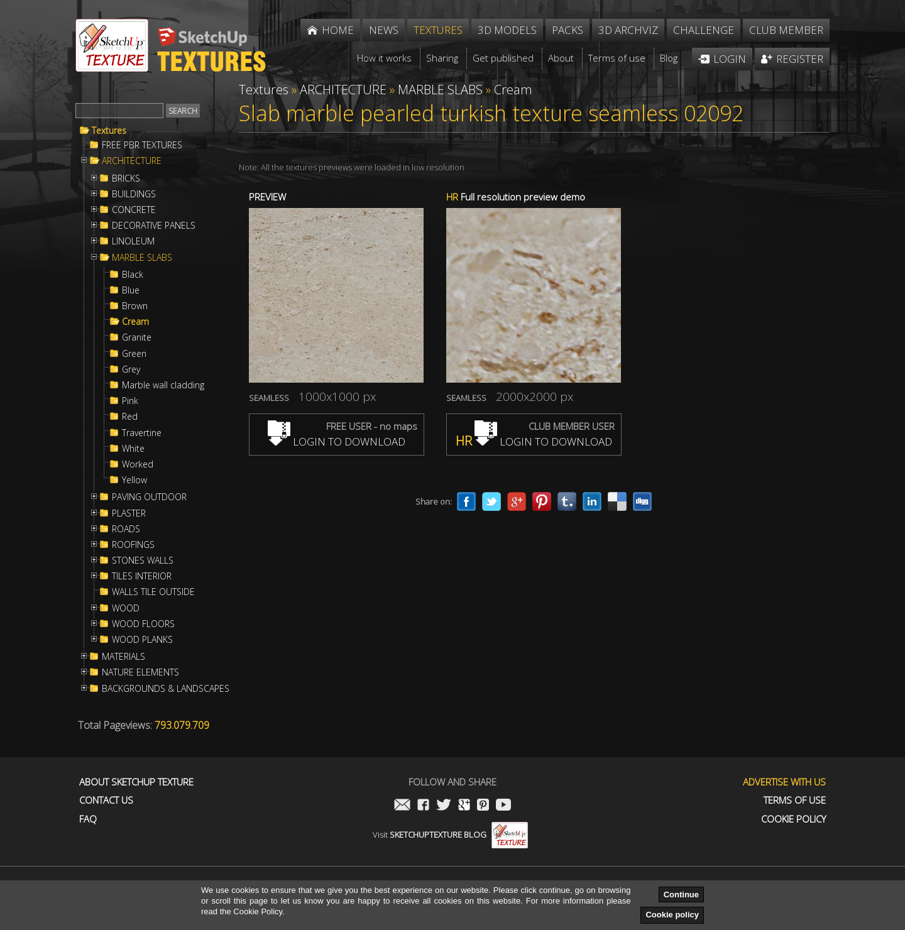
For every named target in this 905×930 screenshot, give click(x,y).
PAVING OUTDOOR (149, 497)
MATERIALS (123, 656)
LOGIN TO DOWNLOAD (336, 441)
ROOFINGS (133, 544)
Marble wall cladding (163, 385)
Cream (135, 321)
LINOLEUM (133, 241)
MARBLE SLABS (142, 257)
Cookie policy (672, 914)
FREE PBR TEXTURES (142, 145)
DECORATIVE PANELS (153, 225)
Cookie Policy (793, 819)
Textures (109, 130)
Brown (135, 306)
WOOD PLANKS (142, 639)
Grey (131, 369)
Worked (137, 464)
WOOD (126, 608)
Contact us (106, 800)
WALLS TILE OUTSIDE (153, 592)
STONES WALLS (142, 560)
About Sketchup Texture (136, 782)
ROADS (126, 529)
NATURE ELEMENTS (140, 672)
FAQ (88, 819)
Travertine (142, 433)
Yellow (134, 480)
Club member (786, 30)
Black (132, 274)
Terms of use (795, 800)
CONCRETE (134, 210)
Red (130, 416)
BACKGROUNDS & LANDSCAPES (165, 688)
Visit (450, 834)
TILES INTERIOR (142, 576)
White (133, 448)
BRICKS (126, 178)
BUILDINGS (134, 194)
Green (134, 353)
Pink (130, 401)
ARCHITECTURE (132, 161)
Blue (131, 290)
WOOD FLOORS (143, 624)
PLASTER (129, 513)
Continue (681, 894)
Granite (136, 337)
